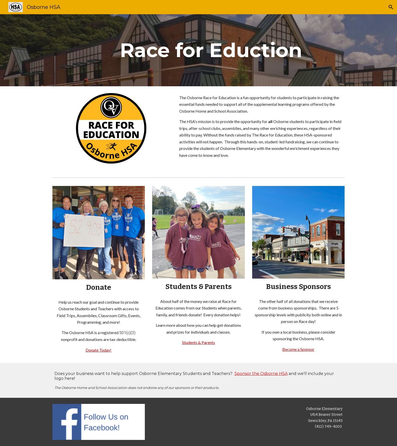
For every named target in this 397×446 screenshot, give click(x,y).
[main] (211, 50)
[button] (391, 7)
